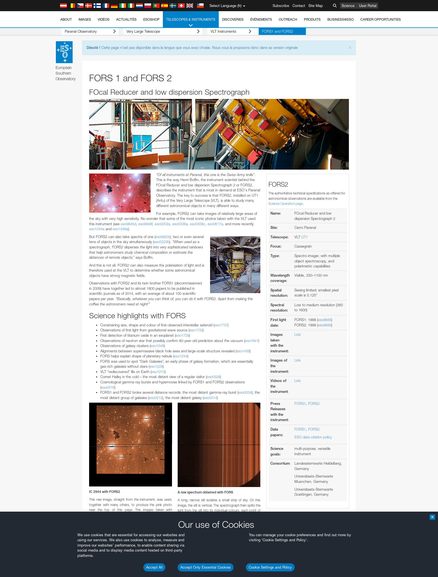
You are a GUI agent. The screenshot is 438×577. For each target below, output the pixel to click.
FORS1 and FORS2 (260, 31)
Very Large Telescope (154, 31)
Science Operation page (285, 203)
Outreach (288, 19)
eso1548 (157, 345)
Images (84, 19)
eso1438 (243, 351)
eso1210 (158, 371)
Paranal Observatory (85, 31)
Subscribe (281, 5)
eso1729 (182, 335)
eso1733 (196, 330)
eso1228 (156, 366)
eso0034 (245, 392)
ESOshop (151, 19)
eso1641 (251, 340)
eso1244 (180, 356)
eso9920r (162, 236)
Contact (298, 5)
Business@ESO (340, 19)
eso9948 (324, 325)
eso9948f (145, 224)
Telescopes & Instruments (191, 22)
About (66, 19)
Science (348, 5)
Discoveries (233, 19)
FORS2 (314, 403)
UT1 (304, 237)
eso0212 (155, 397)
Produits (312, 19)
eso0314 (210, 397)
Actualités (126, 19)
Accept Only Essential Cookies (205, 567)
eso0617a (215, 224)
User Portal (368, 5)
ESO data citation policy (313, 437)
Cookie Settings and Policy (270, 567)
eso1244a (96, 229)
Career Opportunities (380, 19)
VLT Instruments (217, 31)
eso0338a (180, 224)
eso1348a (120, 229)
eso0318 (108, 387)
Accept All (154, 567)
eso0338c (197, 224)
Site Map (315, 5)
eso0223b (161, 241)
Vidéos (104, 19)
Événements (261, 19)
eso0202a (162, 224)
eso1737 (221, 325)
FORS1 (300, 403)
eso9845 (324, 319)
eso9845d (128, 224)
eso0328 (213, 376)
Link (297, 334)
